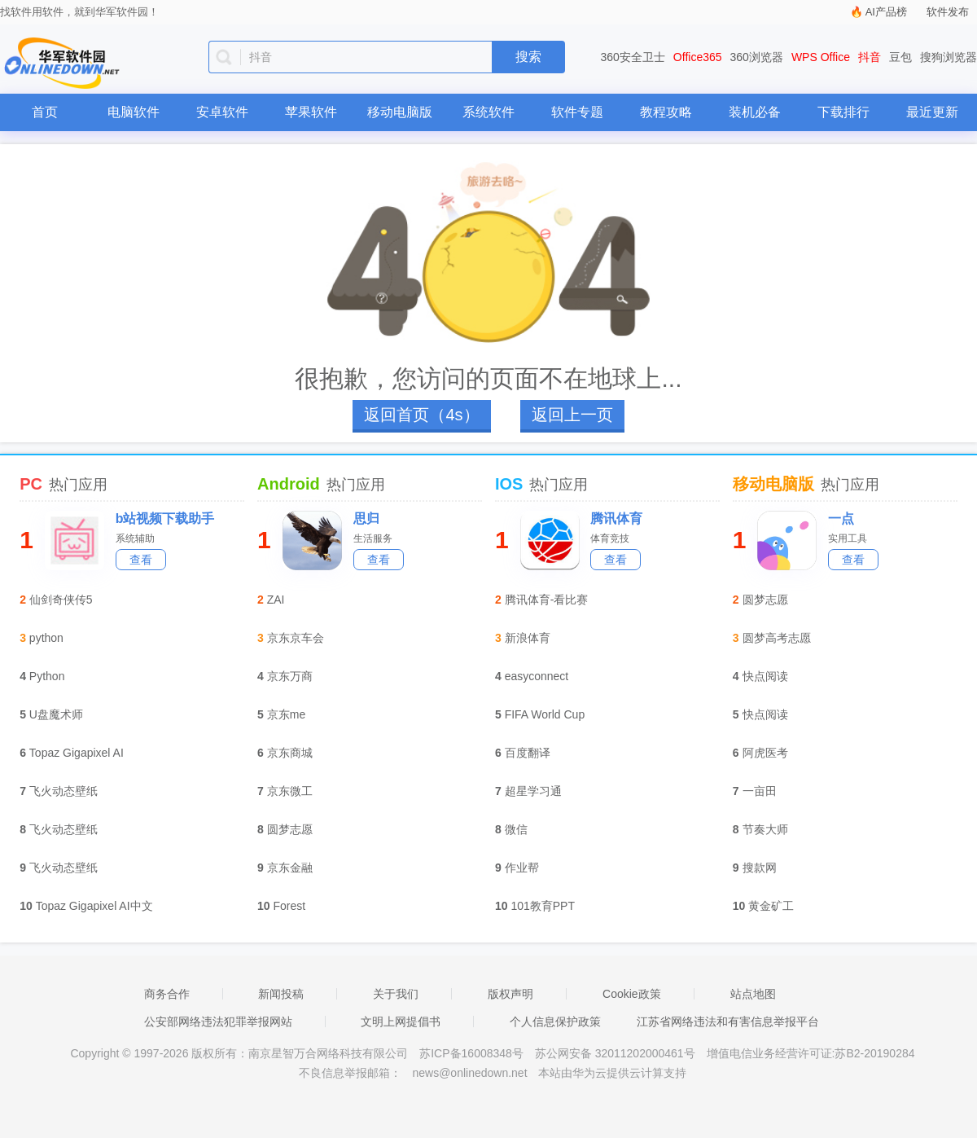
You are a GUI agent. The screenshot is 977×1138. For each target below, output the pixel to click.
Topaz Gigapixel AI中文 (94, 905)
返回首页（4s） (421, 415)
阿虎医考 (765, 752)
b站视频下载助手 (165, 518)
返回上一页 (572, 415)
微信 (516, 829)
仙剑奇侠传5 (61, 599)
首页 (45, 112)
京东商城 (290, 752)
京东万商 (290, 676)
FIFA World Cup (545, 714)
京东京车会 (295, 637)
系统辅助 (135, 538)
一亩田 (760, 790)
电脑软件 (133, 112)
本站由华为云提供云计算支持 (612, 1072)
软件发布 (948, 12)
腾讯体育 (616, 518)
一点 (841, 518)
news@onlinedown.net (469, 1072)
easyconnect (537, 676)
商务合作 (167, 994)
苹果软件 (311, 112)
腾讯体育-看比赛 (547, 599)
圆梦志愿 (290, 829)
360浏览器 (756, 57)
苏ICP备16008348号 (471, 1053)
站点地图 (753, 994)
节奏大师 (765, 829)
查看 (140, 559)
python (46, 637)
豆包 (900, 57)
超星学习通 (533, 790)
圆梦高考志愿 (777, 637)
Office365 (697, 57)
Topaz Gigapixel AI (76, 752)
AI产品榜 (886, 12)
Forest (290, 905)
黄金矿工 (771, 905)
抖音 (869, 57)
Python (47, 676)
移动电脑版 (399, 112)
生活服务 (372, 538)
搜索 (528, 57)
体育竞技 (609, 538)
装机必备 (755, 112)
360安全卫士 (633, 57)
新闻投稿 (281, 994)
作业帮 (522, 867)
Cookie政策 (631, 994)
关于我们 (395, 994)
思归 (366, 518)
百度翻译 (527, 752)
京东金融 (290, 867)
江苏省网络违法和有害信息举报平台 (728, 1021)
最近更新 (932, 112)
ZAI (276, 599)
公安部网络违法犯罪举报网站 (218, 1021)
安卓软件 (222, 112)
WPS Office (820, 57)
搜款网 (760, 867)
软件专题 (577, 112)
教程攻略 (666, 112)
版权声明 (510, 994)
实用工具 (847, 538)
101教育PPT (542, 905)
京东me (286, 714)
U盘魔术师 (56, 714)
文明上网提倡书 (400, 1021)
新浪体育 (527, 637)
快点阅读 (765, 676)
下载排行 (843, 112)
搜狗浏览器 (948, 57)
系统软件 (488, 112)
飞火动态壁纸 (63, 790)
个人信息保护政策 (555, 1021)
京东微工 (290, 790)
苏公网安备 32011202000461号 (617, 1053)
